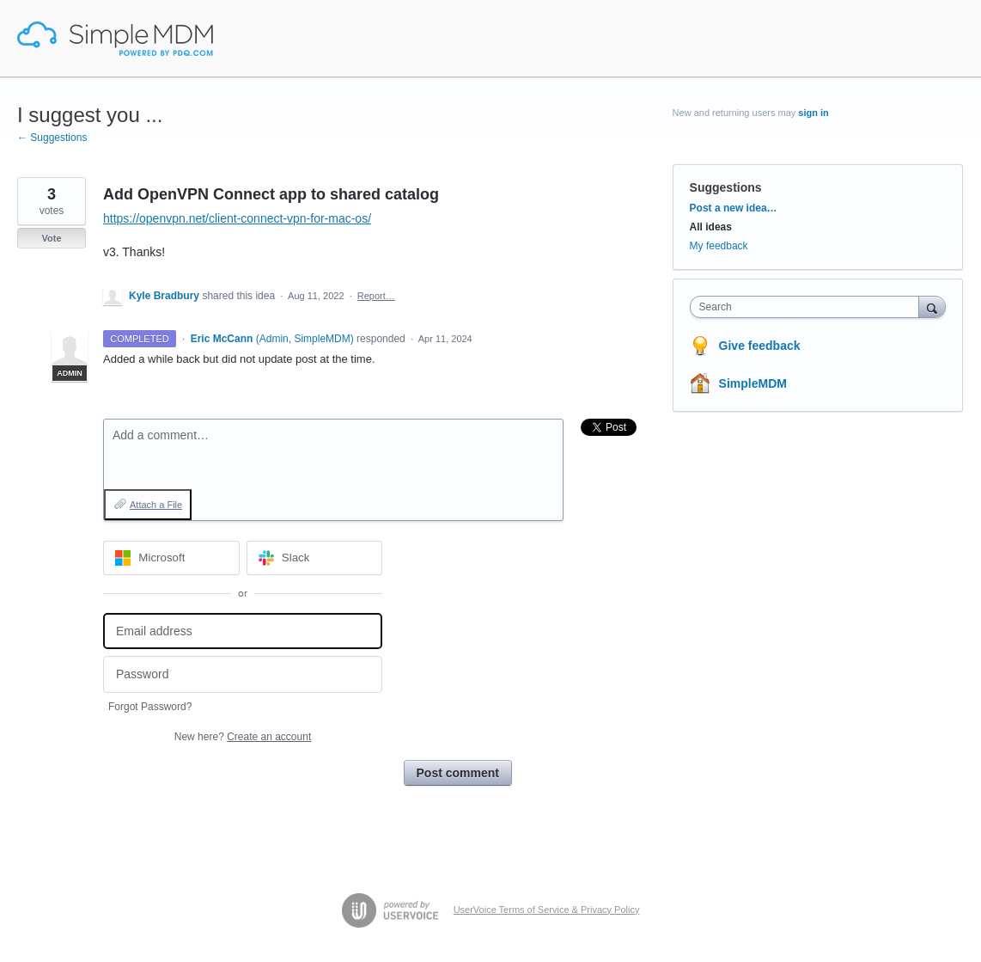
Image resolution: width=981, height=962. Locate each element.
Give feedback (760, 345)
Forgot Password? (150, 707)
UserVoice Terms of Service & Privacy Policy (547, 909)
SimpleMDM (753, 383)
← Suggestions (52, 138)
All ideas (711, 227)
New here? (242, 737)
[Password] (242, 674)
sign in (813, 112)
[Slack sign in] (315, 558)
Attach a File (156, 504)
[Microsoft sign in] (171, 558)
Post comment (458, 773)
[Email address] (242, 631)
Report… (376, 296)
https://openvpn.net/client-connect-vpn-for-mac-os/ (237, 218)
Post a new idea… (733, 208)
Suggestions (726, 187)
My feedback (719, 246)
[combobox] (808, 307)
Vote (51, 238)
